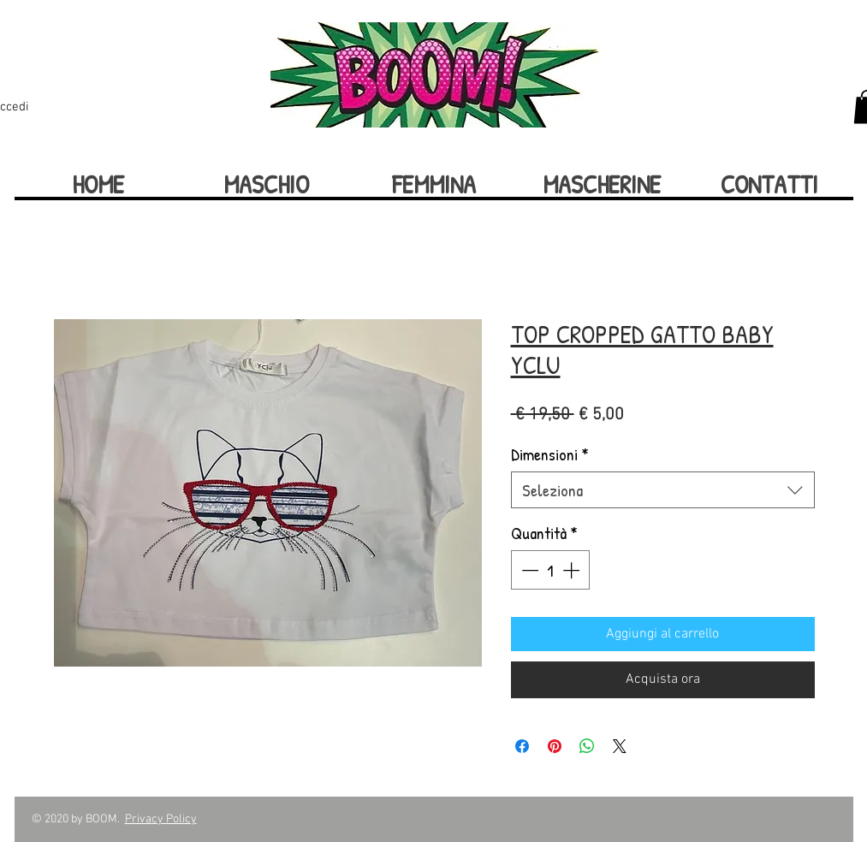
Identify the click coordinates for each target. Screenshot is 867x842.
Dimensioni (550, 454)
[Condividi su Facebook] (522, 746)
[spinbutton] (550, 570)
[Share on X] (619, 746)
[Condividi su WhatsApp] (587, 746)
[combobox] (663, 489)
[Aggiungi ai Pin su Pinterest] (554, 746)
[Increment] (572, 570)
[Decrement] (528, 570)
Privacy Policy (161, 819)
